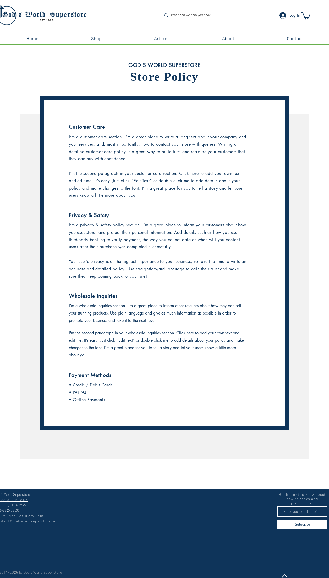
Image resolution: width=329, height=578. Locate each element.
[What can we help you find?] (216, 15)
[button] (305, 15)
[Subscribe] (302, 524)
